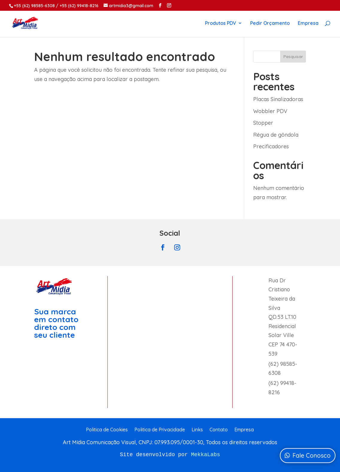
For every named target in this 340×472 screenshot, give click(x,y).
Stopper (263, 122)
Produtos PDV (220, 23)
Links (197, 430)
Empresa (308, 23)
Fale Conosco (311, 455)
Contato (219, 430)
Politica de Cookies (107, 430)
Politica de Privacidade (159, 430)
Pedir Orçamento (270, 23)
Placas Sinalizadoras (278, 99)
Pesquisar (293, 56)
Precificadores (271, 146)
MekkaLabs (205, 455)
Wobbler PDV (270, 111)
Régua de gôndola (275, 134)
